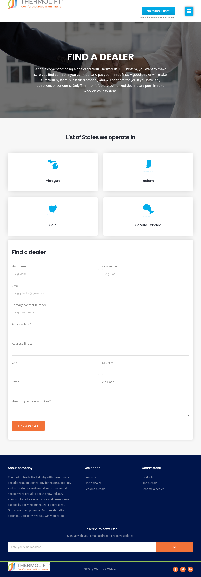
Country (107, 363)
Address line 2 (22, 343)
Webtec (112, 569)
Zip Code (108, 382)
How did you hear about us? (31, 401)
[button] (189, 11)
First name (19, 266)
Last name (109, 266)
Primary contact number (29, 305)
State (15, 382)
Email (15, 286)
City (14, 363)
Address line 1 (22, 324)
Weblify (99, 569)
